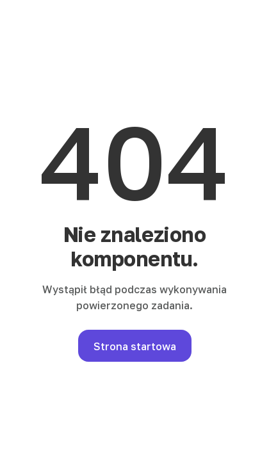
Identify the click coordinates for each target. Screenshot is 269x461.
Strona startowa (135, 346)
